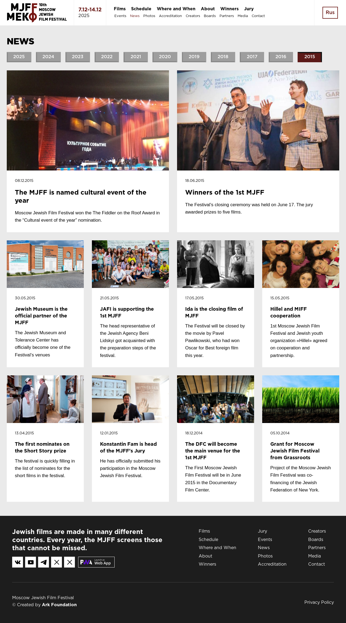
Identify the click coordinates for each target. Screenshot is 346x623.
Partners (226, 16)
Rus (330, 13)
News (134, 16)
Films (120, 9)
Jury (249, 9)
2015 (309, 57)
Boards (210, 16)
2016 (280, 57)
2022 (106, 57)
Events (120, 16)
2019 (194, 57)
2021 (136, 57)
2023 (78, 57)
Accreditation (170, 16)
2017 (252, 57)
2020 (165, 57)
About (208, 9)
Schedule (141, 9)
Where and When (176, 9)
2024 (48, 57)
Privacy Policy (319, 603)
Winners (229, 9)
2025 (19, 57)
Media (243, 16)
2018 (223, 57)
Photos (149, 16)
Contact (258, 16)
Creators (193, 16)
